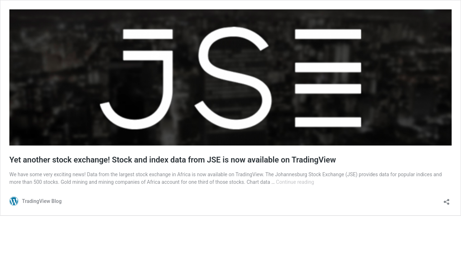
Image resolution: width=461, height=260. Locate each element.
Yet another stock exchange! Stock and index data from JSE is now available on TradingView (172, 159)
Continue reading (295, 182)
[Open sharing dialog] (447, 199)
